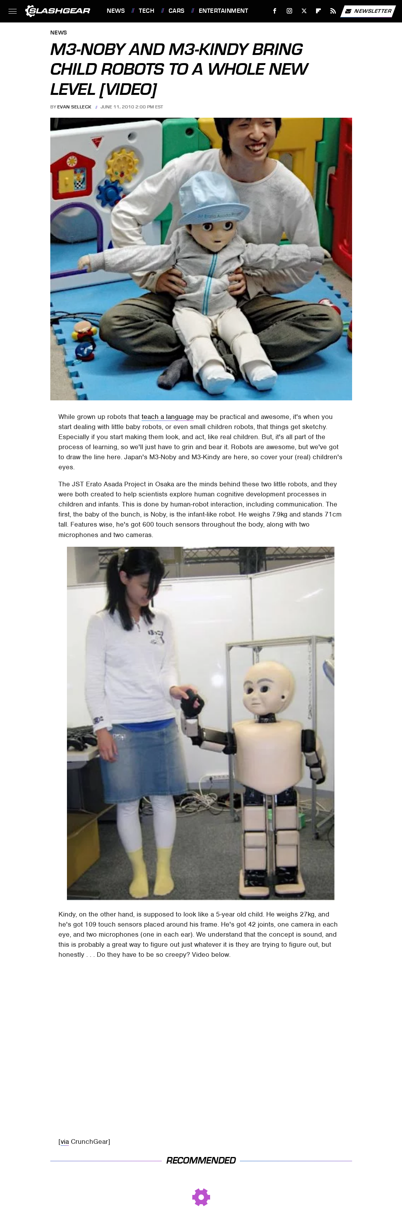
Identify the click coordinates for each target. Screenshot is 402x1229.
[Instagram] (289, 11)
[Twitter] (304, 11)
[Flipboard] (318, 11)
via (65, 1141)
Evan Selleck (74, 107)
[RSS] (333, 11)
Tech (146, 10)
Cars (177, 10)
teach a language (168, 416)
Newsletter (368, 11)
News (116, 10)
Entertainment (223, 10)
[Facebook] (275, 11)
